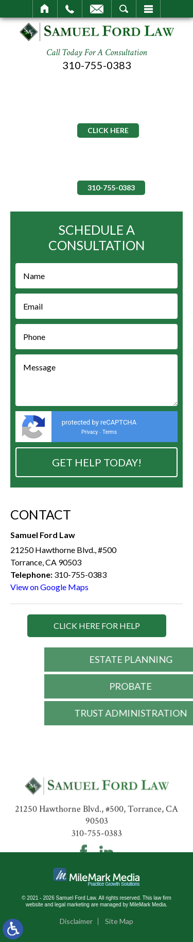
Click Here (108, 130)
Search (124, 9)
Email (96, 9)
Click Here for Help (97, 625)
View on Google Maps (49, 587)
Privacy (89, 432)
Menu (148, 9)
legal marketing (72, 904)
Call (70, 9)
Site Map (119, 921)
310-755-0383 (96, 65)
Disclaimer (76, 921)
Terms (109, 432)
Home (45, 9)
